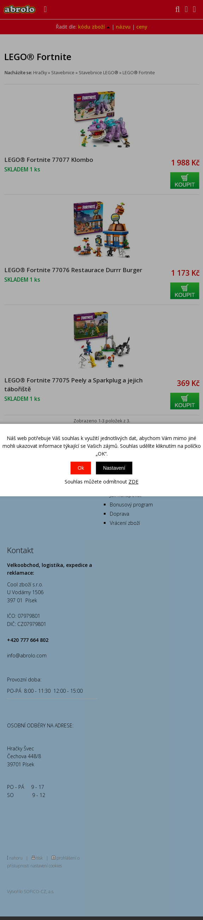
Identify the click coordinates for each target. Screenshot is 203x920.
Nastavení (114, 468)
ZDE (133, 481)
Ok (81, 468)
